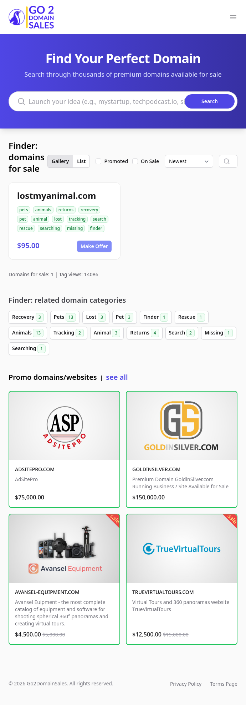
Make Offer (94, 246)
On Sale (150, 161)
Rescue (191, 317)
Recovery (28, 317)
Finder (155, 317)
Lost (96, 317)
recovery (89, 210)
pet (22, 219)
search (99, 219)
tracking (77, 219)
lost (58, 219)
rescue (26, 228)
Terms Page (223, 683)
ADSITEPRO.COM (35, 469)
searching (50, 228)
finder (96, 228)
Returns (144, 333)
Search (182, 333)
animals (43, 210)
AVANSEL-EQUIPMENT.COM (47, 592)
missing (75, 228)
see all (117, 377)
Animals (27, 333)
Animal (107, 333)
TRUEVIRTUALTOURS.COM (163, 592)
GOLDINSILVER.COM (156, 469)
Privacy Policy (185, 683)
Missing (219, 333)
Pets (65, 317)
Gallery (60, 161)
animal (40, 219)
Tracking (68, 333)
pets (23, 210)
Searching (29, 348)
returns (65, 210)
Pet (124, 317)
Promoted (116, 161)
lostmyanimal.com (56, 195)
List (81, 161)
